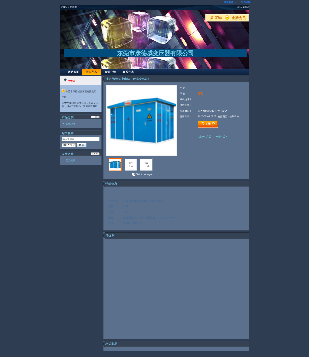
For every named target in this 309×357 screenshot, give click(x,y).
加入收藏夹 (243, 7)
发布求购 (245, 2)
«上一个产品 (204, 136)
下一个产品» (220, 136)
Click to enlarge (142, 174)
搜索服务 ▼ (230, 2)
